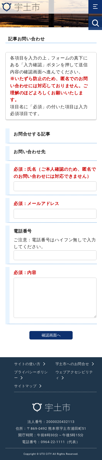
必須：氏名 (25, 169)
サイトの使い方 (27, 364)
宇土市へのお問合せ (72, 364)
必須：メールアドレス (36, 203)
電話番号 (23, 231)
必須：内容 (25, 272)
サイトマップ (25, 386)
